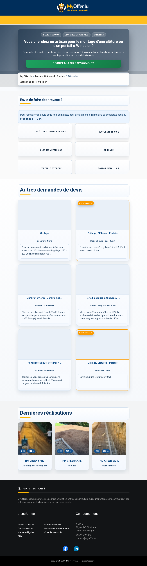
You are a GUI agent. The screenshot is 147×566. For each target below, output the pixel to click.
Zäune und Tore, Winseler (33, 82)
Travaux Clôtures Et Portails (50, 76)
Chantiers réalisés (53, 532)
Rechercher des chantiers (56, 528)
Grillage (44, 233)
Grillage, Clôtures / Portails (103, 233)
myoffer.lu (74, 561)
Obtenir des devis (52, 524)
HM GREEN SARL (34, 460)
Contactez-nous (26, 528)
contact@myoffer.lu (86, 538)
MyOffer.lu (26, 76)
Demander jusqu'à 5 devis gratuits (73, 63)
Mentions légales (26, 532)
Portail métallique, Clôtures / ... (103, 298)
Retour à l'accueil (26, 524)
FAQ (20, 536)
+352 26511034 (83, 535)
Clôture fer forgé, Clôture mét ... (44, 298)
